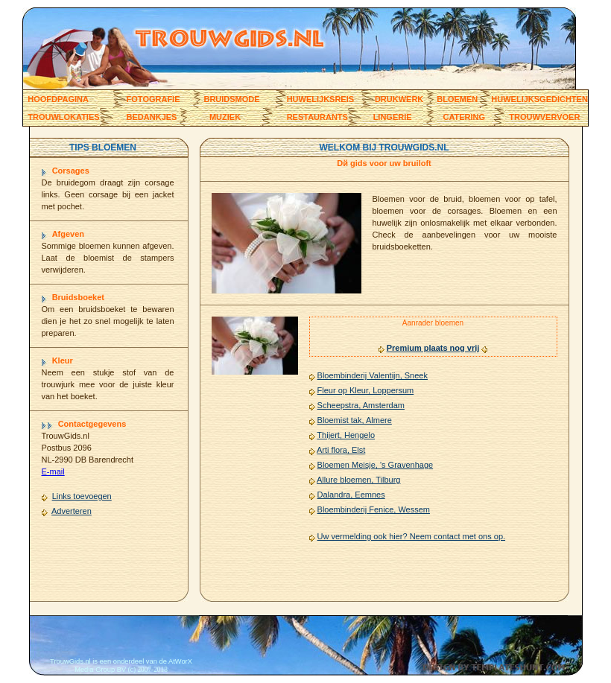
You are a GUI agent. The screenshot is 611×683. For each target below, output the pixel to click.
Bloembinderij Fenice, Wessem (373, 509)
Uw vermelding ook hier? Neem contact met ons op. (411, 536)
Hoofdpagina (58, 99)
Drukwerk (399, 99)
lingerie (392, 116)
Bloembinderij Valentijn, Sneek (372, 375)
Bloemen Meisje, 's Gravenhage (375, 464)
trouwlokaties (63, 116)
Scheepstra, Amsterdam (361, 405)
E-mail (53, 471)
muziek (225, 116)
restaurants (317, 116)
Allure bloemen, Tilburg (359, 479)
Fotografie (153, 99)
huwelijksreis (320, 99)
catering (464, 116)
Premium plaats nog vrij (433, 347)
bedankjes (152, 116)
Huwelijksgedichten (539, 99)
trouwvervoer (544, 116)
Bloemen (457, 99)
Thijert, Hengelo (346, 435)
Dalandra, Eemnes (351, 494)
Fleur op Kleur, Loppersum (365, 390)
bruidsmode (231, 99)
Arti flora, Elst (341, 449)
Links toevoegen (82, 496)
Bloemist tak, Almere (354, 420)
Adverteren (71, 510)
